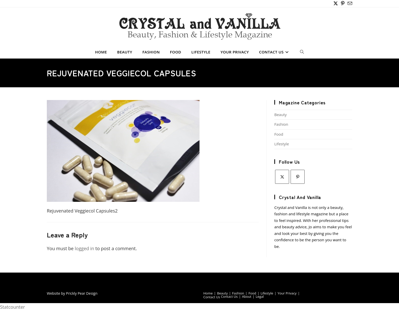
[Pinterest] (298, 177)
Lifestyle (281, 143)
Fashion (281, 124)
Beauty (280, 114)
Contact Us (211, 297)
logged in (84, 248)
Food (278, 134)
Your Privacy (287, 293)
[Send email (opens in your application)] (349, 3)
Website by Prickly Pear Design (72, 293)
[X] (282, 177)
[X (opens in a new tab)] (335, 3)
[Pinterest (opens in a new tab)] (342, 3)
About (246, 296)
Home (208, 293)
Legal (260, 296)
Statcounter (12, 307)
